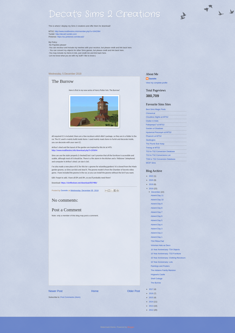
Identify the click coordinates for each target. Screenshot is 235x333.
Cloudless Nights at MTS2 (157, 117)
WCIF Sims (151, 163)
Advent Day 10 (157, 200)
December (156, 192)
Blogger (131, 327)
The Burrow (156, 283)
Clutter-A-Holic (152, 121)
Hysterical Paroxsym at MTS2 (158, 132)
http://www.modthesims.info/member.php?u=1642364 (77, 31)
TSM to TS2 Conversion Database (160, 159)
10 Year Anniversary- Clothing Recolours (168, 258)
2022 (151, 176)
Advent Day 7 (156, 212)
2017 (151, 289)
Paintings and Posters (160, 266)
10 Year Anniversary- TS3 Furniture (166, 253)
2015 (151, 297)
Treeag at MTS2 (153, 148)
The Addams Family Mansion (163, 270)
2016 (151, 293)
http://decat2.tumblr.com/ (66, 34)
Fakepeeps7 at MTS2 (155, 125)
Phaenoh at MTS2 (154, 136)
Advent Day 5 (156, 220)
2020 (151, 180)
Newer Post (55, 291)
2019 (151, 184)
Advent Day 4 (156, 224)
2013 (151, 306)
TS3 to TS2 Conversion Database (160, 151)
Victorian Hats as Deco (160, 245)
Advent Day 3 (156, 229)
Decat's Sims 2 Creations (104, 14)
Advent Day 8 (156, 208)
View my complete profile (156, 83)
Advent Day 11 (157, 195)
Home (94, 291)
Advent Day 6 (156, 216)
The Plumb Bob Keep (155, 144)
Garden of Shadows (154, 128)
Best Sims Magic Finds (156, 109)
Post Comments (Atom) (70, 297)
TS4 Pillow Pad (157, 241)
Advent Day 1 (156, 237)
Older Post (133, 291)
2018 (151, 188)
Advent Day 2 (156, 233)
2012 (151, 310)
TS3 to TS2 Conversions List (158, 155)
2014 (151, 302)
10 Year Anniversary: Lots (162, 262)
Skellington (150, 140)
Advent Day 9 (156, 204)
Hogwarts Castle (158, 274)
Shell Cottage (156, 278)
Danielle (152, 79)
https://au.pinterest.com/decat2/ (70, 37)
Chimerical (150, 113)
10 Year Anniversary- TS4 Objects (165, 249)
